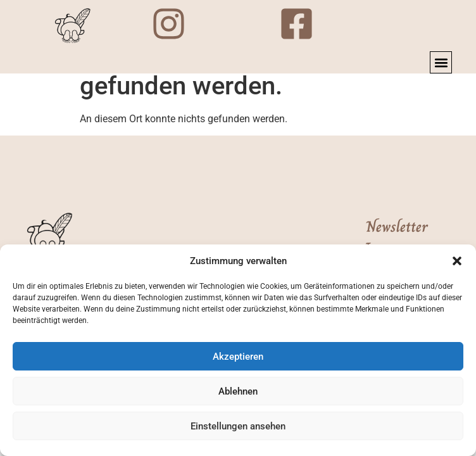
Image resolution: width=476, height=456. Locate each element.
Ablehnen (238, 391)
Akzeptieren (238, 356)
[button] (457, 261)
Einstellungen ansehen (238, 426)
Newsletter (397, 226)
